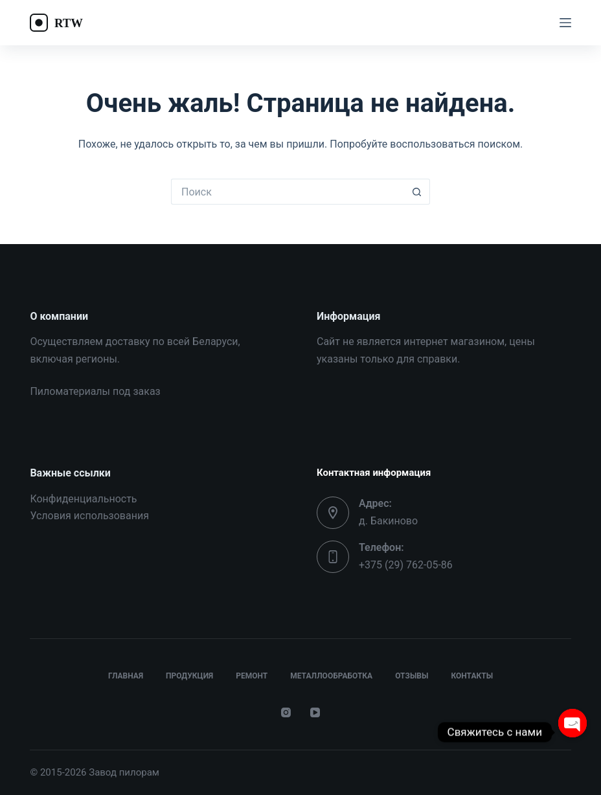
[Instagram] (286, 712)
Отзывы (411, 675)
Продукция (189, 675)
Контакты (472, 675)
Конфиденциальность (83, 499)
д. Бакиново (388, 521)
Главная (125, 675)
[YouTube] (315, 712)
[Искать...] (287, 192)
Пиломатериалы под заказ (95, 391)
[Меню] (565, 22)
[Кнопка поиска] (417, 192)
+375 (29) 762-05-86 (406, 565)
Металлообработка (331, 675)
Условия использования (89, 515)
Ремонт (251, 675)
